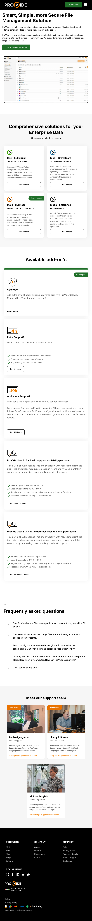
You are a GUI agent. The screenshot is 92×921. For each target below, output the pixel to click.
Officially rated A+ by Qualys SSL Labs (18, 889)
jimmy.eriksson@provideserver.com (63, 755)
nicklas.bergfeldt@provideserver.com (44, 815)
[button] (14, 707)
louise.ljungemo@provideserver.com (23, 755)
